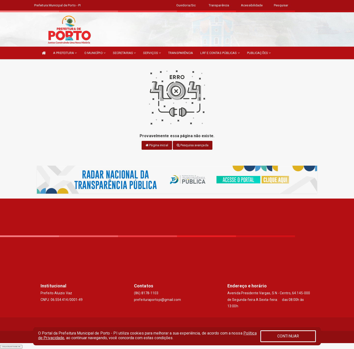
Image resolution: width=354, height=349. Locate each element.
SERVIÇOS (152, 53)
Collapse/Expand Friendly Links (11, 346)
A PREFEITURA (65, 53)
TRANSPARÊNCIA (180, 53)
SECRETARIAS (124, 53)
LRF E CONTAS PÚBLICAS (219, 53)
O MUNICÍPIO (94, 53)
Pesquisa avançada (192, 145)
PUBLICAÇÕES (259, 53)
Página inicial (157, 145)
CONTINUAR (288, 336)
